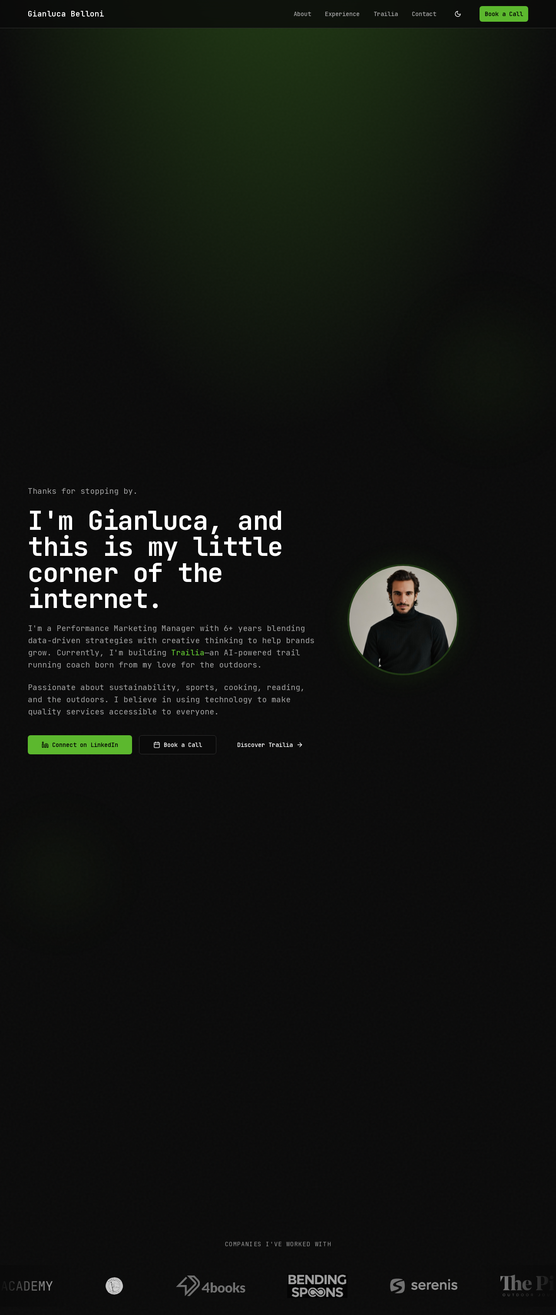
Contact (424, 14)
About (302, 14)
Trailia (386, 14)
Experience (342, 14)
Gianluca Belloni (66, 14)
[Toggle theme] (458, 14)
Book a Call (504, 14)
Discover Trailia (270, 746)
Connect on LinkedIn (80, 746)
